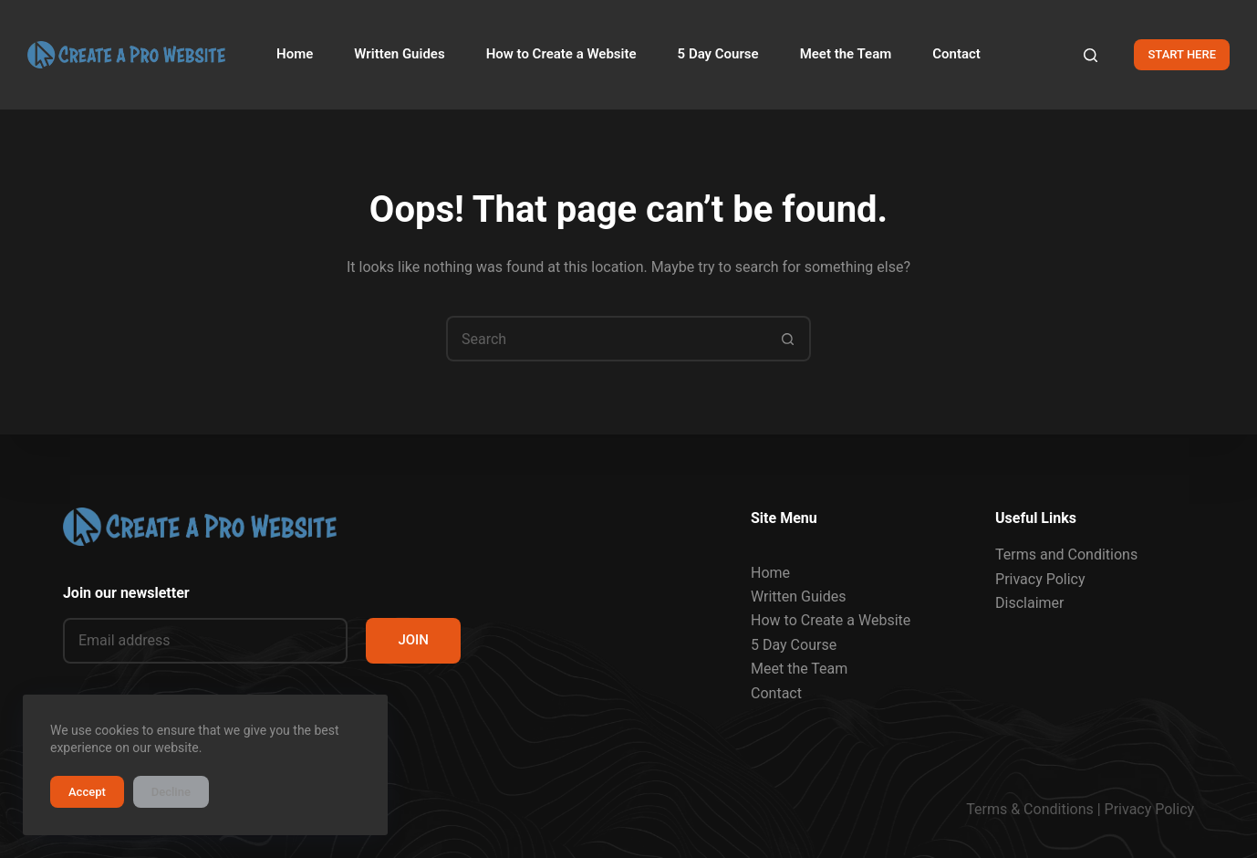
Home (770, 572)
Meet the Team (799, 668)
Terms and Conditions (1066, 554)
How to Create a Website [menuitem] (561, 54)
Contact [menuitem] (956, 54)
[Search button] (788, 338)
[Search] (1090, 55)
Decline (171, 792)
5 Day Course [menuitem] (718, 54)
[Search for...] (605, 338)
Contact (776, 693)
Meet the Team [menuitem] (846, 54)
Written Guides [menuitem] (399, 54)
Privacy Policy (1040, 579)
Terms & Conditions (1030, 809)
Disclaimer (1029, 603)
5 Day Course (793, 645)
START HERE (1182, 54)
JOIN (413, 640)
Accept (87, 792)
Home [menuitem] (294, 54)
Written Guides (798, 596)
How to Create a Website (830, 620)
